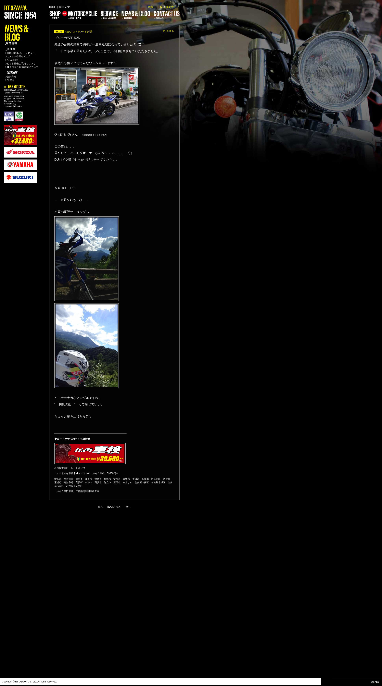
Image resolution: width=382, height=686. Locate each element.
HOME (52, 7)
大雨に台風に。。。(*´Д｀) (21, 53)
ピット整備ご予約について (21, 63)
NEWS (10, 80)
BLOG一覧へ (114, 506)
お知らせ (11, 76)
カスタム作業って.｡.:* (18, 56)
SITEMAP (64, 7)
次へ (128, 506)
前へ (100, 506)
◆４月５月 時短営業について (22, 67)
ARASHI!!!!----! (14, 60)
